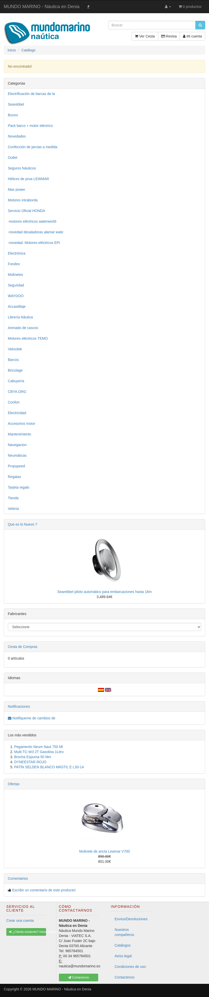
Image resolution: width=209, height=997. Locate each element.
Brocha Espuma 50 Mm (32, 757)
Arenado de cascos (23, 328)
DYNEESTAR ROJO (30, 762)
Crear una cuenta (20, 920)
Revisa (169, 36)
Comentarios (18, 878)
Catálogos (123, 945)
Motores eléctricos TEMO (28, 338)
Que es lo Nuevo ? (22, 524)
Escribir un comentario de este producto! (44, 890)
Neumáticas (17, 455)
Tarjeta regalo (18, 487)
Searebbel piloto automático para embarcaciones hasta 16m (104, 592)
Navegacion (17, 445)
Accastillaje (17, 306)
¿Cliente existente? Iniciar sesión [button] (27, 932)
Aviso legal (123, 956)
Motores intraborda (23, 200)
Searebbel (16, 104)
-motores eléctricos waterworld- (32, 221)
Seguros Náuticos (22, 168)
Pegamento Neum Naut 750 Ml (38, 747)
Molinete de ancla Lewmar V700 (104, 851)
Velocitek (15, 349)
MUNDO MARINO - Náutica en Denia (41, 6)
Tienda (13, 498)
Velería (13, 509)
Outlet (12, 158)
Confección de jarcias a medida (32, 147)
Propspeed (16, 466)
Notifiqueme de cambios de (31, 718)
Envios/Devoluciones (131, 919)
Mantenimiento (19, 434)
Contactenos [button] (78, 977)
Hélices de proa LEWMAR (28, 179)
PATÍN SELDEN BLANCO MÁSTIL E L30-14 (49, 767)
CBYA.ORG (17, 392)
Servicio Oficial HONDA (26, 211)
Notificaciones (19, 706)
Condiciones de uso (130, 967)
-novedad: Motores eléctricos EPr (34, 243)
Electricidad (17, 413)
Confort (13, 402)
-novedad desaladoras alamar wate (35, 232)
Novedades (17, 136)
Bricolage (15, 370)
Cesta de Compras (22, 647)
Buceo (13, 115)
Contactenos (125, 977)
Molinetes (15, 275)
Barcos (13, 360)
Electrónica (16, 253)
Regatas (14, 477)
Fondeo (14, 264)
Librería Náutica (20, 317)
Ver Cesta (145, 36)
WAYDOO (16, 296)
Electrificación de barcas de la (31, 94)
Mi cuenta (192, 36)
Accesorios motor (21, 423)
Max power (16, 189)
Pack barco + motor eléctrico (30, 126)
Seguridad (16, 285)
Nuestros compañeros (124, 932)
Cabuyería (16, 381)
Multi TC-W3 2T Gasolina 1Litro (39, 752)
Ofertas (13, 784)
